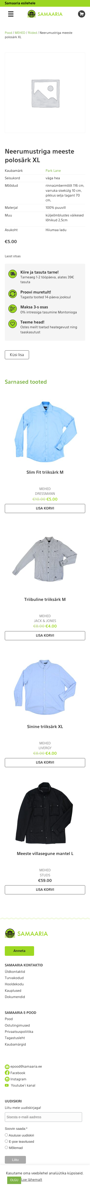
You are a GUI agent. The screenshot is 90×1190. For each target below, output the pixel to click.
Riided (32, 33)
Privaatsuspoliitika (19, 1032)
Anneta (19, 951)
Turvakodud (14, 978)
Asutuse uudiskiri (21, 1135)
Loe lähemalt (31, 1180)
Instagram (15, 1079)
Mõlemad (16, 1148)
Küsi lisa (17, 355)
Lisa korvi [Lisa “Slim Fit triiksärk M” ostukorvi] (45, 508)
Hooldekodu (14, 984)
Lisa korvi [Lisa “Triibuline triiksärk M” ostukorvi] (45, 636)
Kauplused (13, 991)
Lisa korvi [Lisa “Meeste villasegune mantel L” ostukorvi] (45, 890)
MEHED (20, 33)
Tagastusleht (15, 1038)
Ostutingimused (17, 1026)
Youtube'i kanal (20, 1085)
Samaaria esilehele (20, 3)
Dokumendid (15, 997)
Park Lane (53, 171)
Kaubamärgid (15, 1044)
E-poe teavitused (21, 1141)
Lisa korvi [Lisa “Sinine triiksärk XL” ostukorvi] (45, 763)
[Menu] (11, 14)
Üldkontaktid (15, 972)
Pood (8, 33)
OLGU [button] (14, 1180)
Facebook (15, 1073)
